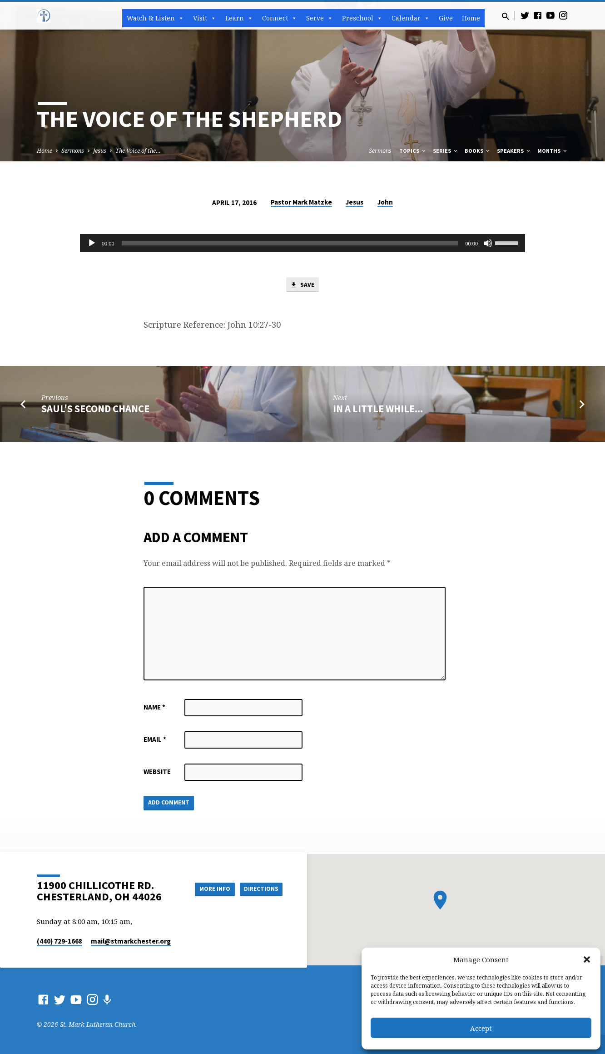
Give (446, 18)
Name (154, 708)
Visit (204, 18)
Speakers (514, 150)
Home (471, 18)
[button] (586, 959)
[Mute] (487, 243)
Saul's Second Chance (95, 409)
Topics (413, 150)
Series (446, 150)
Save (302, 285)
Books (478, 150)
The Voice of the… (138, 151)
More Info (209, 889)
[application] (302, 243)
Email (155, 740)
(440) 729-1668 (59, 941)
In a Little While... (378, 409)
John (385, 202)
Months (552, 150)
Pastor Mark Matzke (301, 202)
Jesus (99, 151)
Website (157, 772)
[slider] (290, 243)
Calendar (411, 18)
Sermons (72, 151)
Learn (239, 18)
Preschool (362, 18)
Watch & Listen (155, 18)
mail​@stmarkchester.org (131, 941)
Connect (279, 18)
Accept (481, 1028)
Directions (260, 889)
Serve (319, 18)
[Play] (91, 243)
